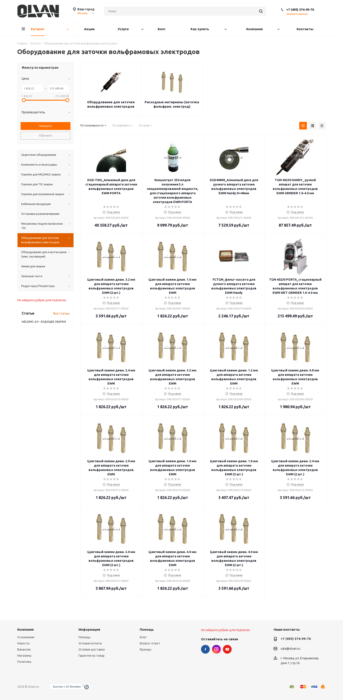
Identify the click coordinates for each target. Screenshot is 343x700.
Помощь (85, 637)
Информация (89, 629)
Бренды (145, 649)
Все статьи (61, 313)
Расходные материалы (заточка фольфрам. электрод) (172, 104)
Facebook (205, 649)
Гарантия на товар (92, 655)
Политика (24, 661)
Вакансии (24, 649)
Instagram (216, 649)
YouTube (227, 649)
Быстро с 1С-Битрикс (67, 686)
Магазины (24, 655)
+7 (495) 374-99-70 (300, 9)
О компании (25, 637)
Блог (143, 637)
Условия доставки (92, 649)
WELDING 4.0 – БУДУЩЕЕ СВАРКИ (44, 321)
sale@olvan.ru (290, 648)
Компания (25, 629)
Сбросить (45, 135)
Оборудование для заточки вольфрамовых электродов (111, 104)
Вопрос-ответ (150, 643)
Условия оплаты (90, 643)
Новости (23, 643)
